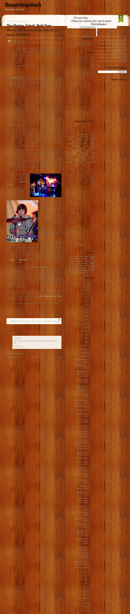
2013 (87, 327)
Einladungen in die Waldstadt (118, 42)
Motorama (92, 157)
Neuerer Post (10, 357)
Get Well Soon (82, 134)
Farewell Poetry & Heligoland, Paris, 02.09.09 (82, 555)
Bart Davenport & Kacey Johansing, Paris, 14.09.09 (82, 500)
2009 (87, 342)
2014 (87, 323)
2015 (87, 320)
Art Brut (92, 256)
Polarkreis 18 (85, 268)
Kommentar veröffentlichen (14, 353)
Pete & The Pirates (78, 265)
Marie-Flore (88, 150)
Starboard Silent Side (39, 267)
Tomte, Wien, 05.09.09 (81, 458)
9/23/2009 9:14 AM (19, 346)
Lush (76, 164)
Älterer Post (58, 357)
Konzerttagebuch (23, 4)
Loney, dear (91, 148)
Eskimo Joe (78, 261)
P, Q (82, 45)
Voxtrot (72, 272)
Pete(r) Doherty (76, 141)
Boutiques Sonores (17, 77)
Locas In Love (80, 148)
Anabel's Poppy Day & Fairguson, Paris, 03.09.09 (81, 541)
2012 (87, 331)
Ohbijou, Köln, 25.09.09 (81, 406)
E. (14, 338)
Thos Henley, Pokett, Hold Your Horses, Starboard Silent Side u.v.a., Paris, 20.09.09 (33, 30)
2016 (87, 316)
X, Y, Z (73, 47)
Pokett (59, 243)
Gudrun (71, 91)
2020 (87, 301)
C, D (79, 42)
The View (92, 270)
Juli (86, 576)
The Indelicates (82, 155)
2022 (88, 293)
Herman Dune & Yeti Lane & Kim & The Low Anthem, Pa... (82, 388)
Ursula (70, 97)
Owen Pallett (91, 162)
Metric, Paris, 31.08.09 (81, 567)
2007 (87, 606)
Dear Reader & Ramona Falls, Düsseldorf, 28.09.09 (81, 374)
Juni (85, 579)
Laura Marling (80, 157)
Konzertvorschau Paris (119, 45)
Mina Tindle (82, 143)
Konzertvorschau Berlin (119, 52)
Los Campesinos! (77, 150)
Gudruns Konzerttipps (120, 49)
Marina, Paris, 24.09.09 (81, 410)
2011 (87, 334)
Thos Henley (58, 322)
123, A (72, 42)
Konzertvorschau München (118, 56)
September (83, 356)
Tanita (70, 93)
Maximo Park (76, 146)
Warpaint (79, 139)
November (84, 349)
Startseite (34, 357)
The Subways (83, 270)
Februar (84, 594)
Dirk (70, 102)
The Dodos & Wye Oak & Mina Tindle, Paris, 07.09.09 (81, 533)
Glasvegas (87, 261)
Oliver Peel (72, 84)
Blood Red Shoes (75, 259)
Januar (85, 598)
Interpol (85, 146)
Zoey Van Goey (79, 272)
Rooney (76, 270)
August (85, 572)
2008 (87, 603)
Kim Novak (79, 162)
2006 (87, 610)
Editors (93, 143)
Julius (70, 88)
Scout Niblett (72, 153)
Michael (71, 100)
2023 (87, 290)
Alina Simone (74, 256)
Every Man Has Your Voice (23, 321)
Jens (70, 95)
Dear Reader (84, 137)
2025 (88, 282)
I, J (93, 42)
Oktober (84, 352)
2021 (87, 297)
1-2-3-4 (81, 245)
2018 (87, 308)
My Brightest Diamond (79, 160)
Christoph (71, 86)
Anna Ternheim (90, 139)
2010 (87, 338)
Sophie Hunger (84, 153)
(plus (85, 141)
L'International (47, 321)
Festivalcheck (122, 59)
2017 (87, 312)
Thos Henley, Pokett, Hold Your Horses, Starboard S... (82, 434)
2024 (87, 286)
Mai (85, 583)
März (85, 591)
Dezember (84, 345)
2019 (87, 305)
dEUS (92, 259)
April (85, 587)
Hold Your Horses (37, 321)
